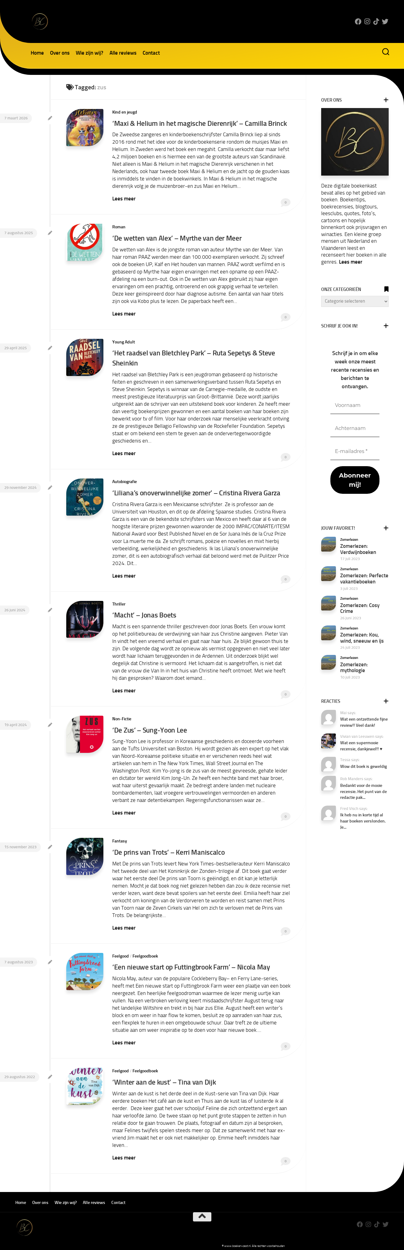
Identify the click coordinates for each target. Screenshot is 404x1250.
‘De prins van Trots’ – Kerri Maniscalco (169, 848)
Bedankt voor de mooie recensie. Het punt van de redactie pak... (363, 791)
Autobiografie (124, 479)
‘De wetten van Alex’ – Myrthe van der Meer (177, 237)
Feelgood (120, 951)
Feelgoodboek (145, 951)
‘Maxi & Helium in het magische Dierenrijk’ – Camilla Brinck (200, 123)
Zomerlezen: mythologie (354, 667)
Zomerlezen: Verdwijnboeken (358, 549)
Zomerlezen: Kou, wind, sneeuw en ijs (362, 638)
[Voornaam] (354, 405)
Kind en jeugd (124, 112)
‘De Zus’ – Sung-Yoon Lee (150, 726)
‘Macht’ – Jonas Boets (145, 612)
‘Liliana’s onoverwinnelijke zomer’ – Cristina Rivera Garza (197, 490)
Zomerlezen (349, 539)
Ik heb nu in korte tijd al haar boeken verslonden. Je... (363, 821)
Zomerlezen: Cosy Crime (359, 608)
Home (37, 53)
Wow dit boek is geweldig (363, 766)
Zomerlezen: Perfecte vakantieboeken (364, 578)
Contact (151, 53)
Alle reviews (123, 53)
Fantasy (119, 837)
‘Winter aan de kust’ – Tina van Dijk (164, 1077)
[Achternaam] (354, 428)
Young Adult (123, 340)
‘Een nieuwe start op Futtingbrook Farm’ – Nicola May (193, 962)
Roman (118, 226)
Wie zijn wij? (89, 53)
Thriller (118, 601)
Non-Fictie (121, 715)
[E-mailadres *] (354, 451)
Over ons (60, 53)
